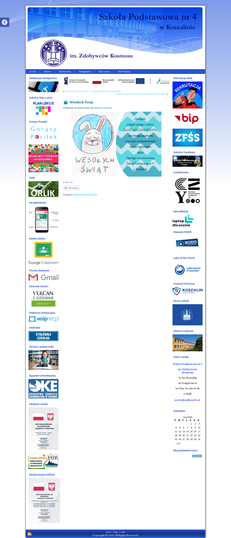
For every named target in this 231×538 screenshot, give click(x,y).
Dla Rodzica (124, 71)
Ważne (47, 71)
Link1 (108, 532)
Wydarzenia (65, 71)
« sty (178, 443)
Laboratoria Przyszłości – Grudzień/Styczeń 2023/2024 (93, 91)
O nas (33, 71)
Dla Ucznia (104, 71)
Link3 (122, 532)
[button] (4, 22)
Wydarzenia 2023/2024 (85, 194)
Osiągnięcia (85, 71)
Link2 (115, 532)
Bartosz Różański (103, 108)
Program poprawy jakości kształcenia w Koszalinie (140, 94)
